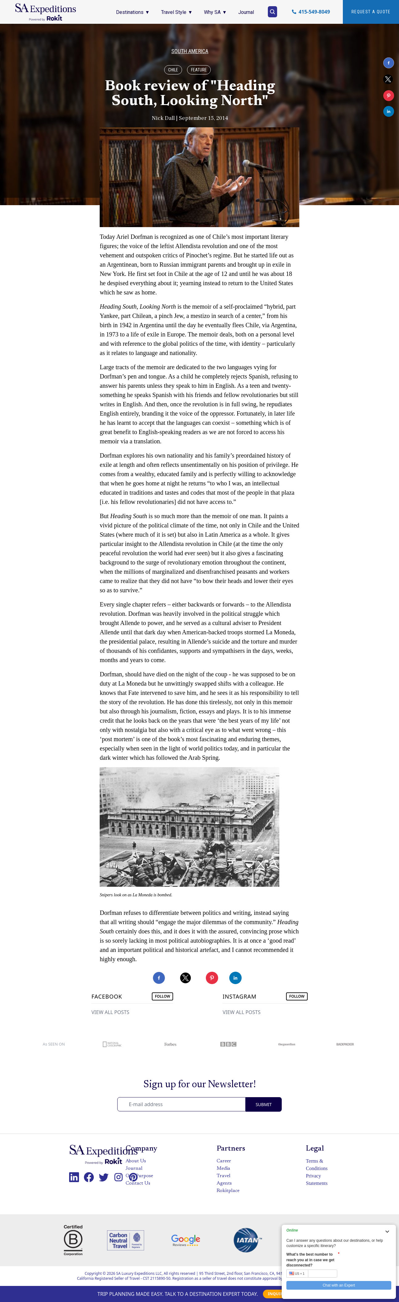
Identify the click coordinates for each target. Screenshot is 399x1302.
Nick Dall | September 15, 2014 (190, 118)
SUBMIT (264, 1104)
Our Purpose (139, 1175)
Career (224, 1161)
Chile (173, 69)
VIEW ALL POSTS (110, 1012)
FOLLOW (162, 996)
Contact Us (138, 1183)
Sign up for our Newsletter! (199, 1085)
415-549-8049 (314, 11)
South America (189, 51)
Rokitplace (228, 1190)
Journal (134, 1168)
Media (223, 1168)
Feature (199, 69)
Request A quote (371, 11)
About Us (136, 1161)
